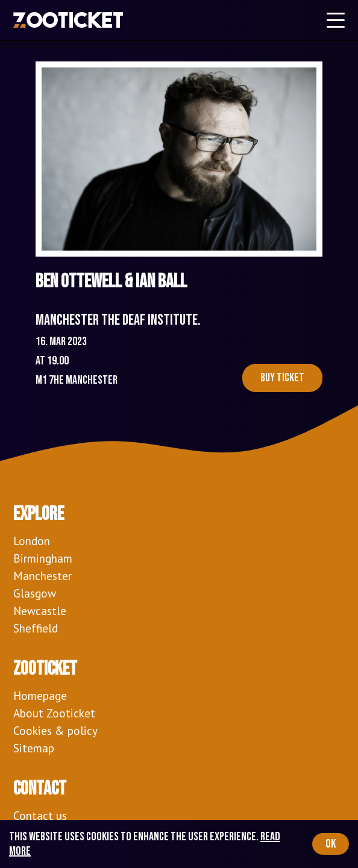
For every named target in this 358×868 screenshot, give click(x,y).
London (31, 540)
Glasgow (34, 593)
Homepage (40, 695)
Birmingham (42, 558)
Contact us (40, 815)
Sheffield (35, 627)
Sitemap (33, 747)
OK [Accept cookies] (330, 844)
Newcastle (39, 610)
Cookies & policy (55, 730)
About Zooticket (54, 712)
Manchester (42, 575)
